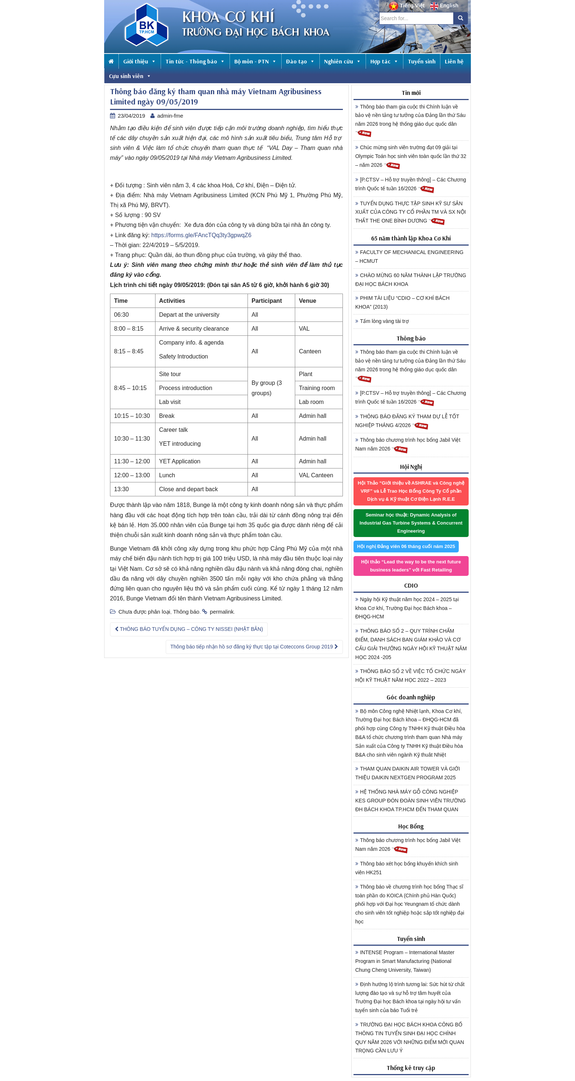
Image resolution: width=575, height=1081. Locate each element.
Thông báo (186, 611)
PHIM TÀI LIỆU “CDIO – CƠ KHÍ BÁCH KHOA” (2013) (402, 302)
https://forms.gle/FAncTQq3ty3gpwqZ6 (201, 235)
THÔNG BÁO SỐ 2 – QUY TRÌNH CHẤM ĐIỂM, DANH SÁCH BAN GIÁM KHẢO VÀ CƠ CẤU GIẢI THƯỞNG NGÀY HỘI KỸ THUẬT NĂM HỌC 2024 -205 (411, 644)
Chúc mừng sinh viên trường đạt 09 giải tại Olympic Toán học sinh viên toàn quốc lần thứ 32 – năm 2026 (410, 157)
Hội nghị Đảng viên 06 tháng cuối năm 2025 (406, 546)
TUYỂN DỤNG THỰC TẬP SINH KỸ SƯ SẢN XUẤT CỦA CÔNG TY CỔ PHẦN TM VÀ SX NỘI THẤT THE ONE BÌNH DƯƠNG (410, 213)
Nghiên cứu (342, 61)
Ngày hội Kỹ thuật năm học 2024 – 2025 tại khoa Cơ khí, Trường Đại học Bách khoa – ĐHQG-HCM (407, 608)
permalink (222, 611)
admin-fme (170, 116)
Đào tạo (300, 61)
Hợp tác (384, 61)
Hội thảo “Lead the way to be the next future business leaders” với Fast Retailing (411, 566)
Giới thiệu (139, 61)
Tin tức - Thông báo (195, 61)
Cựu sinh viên (130, 76)
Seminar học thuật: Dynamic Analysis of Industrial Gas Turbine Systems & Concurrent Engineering (410, 523)
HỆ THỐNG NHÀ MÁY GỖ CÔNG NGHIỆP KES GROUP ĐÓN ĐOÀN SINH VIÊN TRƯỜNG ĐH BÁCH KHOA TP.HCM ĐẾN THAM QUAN (410, 800)
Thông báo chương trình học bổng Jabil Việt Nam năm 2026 (408, 445)
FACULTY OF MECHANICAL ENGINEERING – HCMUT (409, 256)
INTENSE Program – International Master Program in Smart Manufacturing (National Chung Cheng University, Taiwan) (405, 961)
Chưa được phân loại (144, 611)
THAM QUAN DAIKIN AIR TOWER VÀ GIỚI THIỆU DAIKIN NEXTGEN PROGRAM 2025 (407, 773)
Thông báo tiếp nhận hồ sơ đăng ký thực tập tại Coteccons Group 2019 (254, 647)
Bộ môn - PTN (255, 61)
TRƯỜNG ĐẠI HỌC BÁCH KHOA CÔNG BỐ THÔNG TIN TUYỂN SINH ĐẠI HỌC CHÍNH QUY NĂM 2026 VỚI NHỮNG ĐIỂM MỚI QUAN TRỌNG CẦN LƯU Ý (409, 1038)
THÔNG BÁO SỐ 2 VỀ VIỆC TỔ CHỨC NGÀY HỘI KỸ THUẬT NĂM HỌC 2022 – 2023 (410, 675)
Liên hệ (454, 61)
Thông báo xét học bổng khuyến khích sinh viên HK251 (406, 868)
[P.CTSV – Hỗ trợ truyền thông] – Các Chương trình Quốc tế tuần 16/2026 (410, 185)
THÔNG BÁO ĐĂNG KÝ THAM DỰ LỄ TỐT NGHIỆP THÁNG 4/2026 (407, 421)
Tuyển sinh (422, 61)
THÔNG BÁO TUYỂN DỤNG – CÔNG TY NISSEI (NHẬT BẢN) (189, 629)
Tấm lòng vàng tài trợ (382, 321)
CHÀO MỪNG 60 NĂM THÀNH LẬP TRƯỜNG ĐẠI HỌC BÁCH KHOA (410, 279)
